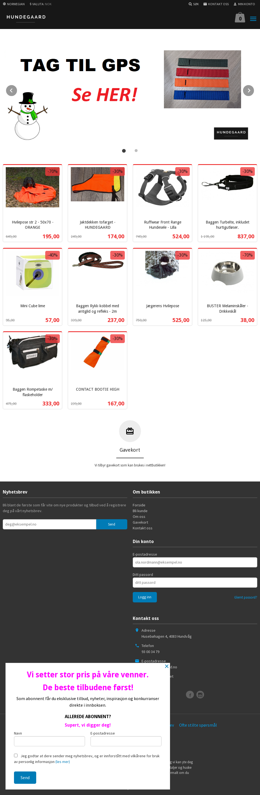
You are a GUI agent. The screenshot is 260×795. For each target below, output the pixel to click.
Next (254, 89)
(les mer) (62, 761)
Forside (139, 503)
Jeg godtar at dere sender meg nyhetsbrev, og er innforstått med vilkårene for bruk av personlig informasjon (87, 758)
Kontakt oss (142, 526)
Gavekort (140, 521)
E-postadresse (145, 553)
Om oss (139, 515)
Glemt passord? (245, 596)
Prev (17, 89)
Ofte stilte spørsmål (198, 724)
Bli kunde (140, 509)
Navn (49, 738)
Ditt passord (143, 573)
